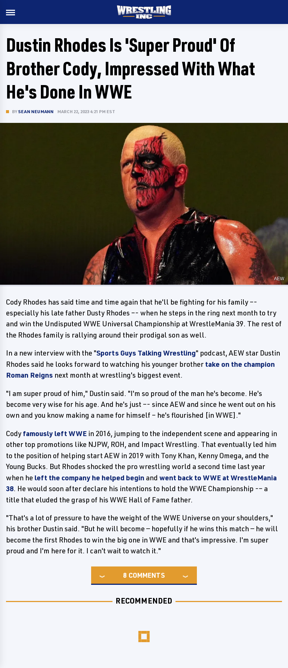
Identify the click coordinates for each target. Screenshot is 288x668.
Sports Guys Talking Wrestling (146, 352)
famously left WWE (55, 433)
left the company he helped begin (89, 477)
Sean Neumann (36, 111)
